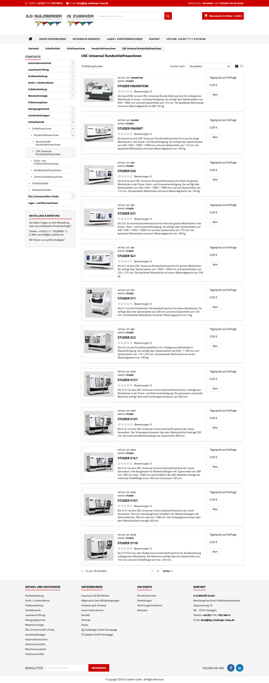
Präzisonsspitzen (37, 102)
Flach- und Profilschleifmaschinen (46, 162)
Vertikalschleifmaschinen (47, 170)
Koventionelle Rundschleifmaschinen (48, 143)
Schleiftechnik (36, 122)
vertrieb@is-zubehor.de (51, 234)
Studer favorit (130, 128)
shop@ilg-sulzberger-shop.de (92, 3)
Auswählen (210, 66)
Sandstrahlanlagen (39, 115)
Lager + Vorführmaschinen (124, 39)
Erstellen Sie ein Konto (231, 3)
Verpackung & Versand (93, 605)
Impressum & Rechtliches (95, 596)
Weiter (168, 571)
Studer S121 (128, 379)
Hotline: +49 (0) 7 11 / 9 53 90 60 (186, 39)
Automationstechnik (39, 63)
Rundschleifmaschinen (46, 135)
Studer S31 (127, 213)
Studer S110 (128, 543)
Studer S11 (127, 298)
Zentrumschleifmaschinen (48, 177)
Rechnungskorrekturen (149, 605)
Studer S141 (128, 458)
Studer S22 (127, 337)
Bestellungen (144, 600)
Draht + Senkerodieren (41, 83)
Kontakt (154, 39)
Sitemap (85, 620)
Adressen (142, 610)
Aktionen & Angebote (86, 39)
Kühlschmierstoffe (35, 644)
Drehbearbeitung (37, 76)
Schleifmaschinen (41, 128)
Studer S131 (128, 418)
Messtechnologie (37, 96)
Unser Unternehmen (52, 39)
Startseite (33, 56)
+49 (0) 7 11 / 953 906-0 (50, 3)
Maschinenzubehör (35, 649)
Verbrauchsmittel (41, 190)
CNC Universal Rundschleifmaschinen (48, 152)
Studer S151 (128, 500)
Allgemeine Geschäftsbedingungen (100, 600)
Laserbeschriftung (38, 69)
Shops (84, 625)
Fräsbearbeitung (37, 89)
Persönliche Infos (146, 596)
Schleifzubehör (40, 183)
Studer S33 (127, 170)
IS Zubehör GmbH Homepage (97, 634)
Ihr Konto (144, 587)
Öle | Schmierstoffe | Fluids (43, 196)
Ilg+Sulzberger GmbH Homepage (99, 630)
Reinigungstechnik (38, 109)
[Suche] (134, 16)
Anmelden (208, 3)
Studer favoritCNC (133, 85)
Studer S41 (127, 255)
